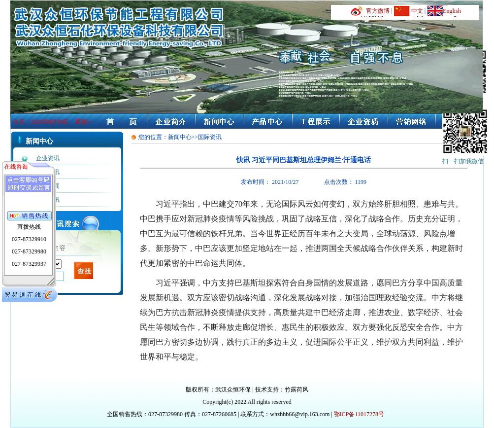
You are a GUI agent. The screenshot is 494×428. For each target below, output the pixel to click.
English (452, 10)
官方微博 (378, 10)
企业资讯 (48, 158)
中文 (417, 10)
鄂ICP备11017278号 (359, 414)
